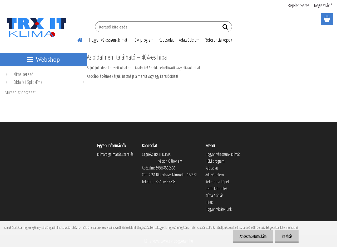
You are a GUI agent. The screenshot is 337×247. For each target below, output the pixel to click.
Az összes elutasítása (253, 236)
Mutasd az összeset (20, 92)
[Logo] (36, 27)
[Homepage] (76, 39)
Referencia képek (218, 40)
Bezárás (287, 236)
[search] (226, 28)
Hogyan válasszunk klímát (108, 40)
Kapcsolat (166, 40)
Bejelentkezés (299, 5)
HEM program (142, 40)
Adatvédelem (189, 40)
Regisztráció (323, 5)
